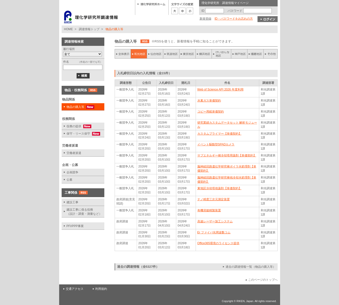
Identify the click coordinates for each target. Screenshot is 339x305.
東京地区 (187, 54)
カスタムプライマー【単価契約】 (219, 133)
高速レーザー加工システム (215, 221)
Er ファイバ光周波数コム (214, 232)
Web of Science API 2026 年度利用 (220, 89)
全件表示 (123, 54)
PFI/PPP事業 (75, 226)
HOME (68, 29)
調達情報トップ (89, 29)
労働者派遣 (74, 153)
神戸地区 (239, 54)
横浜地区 (204, 54)
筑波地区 (171, 54)
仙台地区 (155, 54)
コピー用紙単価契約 (210, 111)
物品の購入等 (78, 107)
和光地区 (139, 54)
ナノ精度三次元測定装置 (213, 199)
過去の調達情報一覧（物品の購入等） (251, 266)
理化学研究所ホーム (151, 3)
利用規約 (101, 289)
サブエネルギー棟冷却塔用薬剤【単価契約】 (226, 155)
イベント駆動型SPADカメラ (216, 144)
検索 (83, 75)
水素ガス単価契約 (209, 100)
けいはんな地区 (221, 54)
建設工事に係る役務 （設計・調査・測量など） (84, 212)
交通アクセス (74, 289)
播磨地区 (255, 54)
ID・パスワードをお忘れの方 (234, 18)
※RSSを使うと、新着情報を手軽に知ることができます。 (193, 41)
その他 (270, 54)
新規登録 (205, 18)
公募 (69, 179)
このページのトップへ (263, 279)
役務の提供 (76, 126)
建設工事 (72, 202)
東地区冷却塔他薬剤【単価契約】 (219, 188)
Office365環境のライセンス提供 (218, 243)
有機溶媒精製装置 (209, 210)
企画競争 (72, 172)
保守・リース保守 (81, 134)
